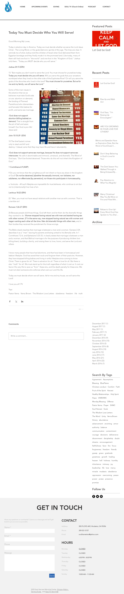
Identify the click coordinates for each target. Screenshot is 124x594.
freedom (69, 293)
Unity (104, 416)
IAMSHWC (102, 398)
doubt (117, 438)
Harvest (110, 390)
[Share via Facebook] (10, 301)
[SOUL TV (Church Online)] (74, 6)
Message (8, 553)
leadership (96, 468)
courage (95, 435)
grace (101, 453)
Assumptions (108, 379)
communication (98, 431)
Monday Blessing (99, 402)
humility (115, 460)
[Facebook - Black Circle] (93, 496)
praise (101, 479)
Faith (118, 387)
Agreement (96, 379)
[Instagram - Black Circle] (101, 496)
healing (112, 457)
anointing (108, 424)
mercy (113, 468)
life (76, 293)
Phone (7, 544)
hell (100, 460)
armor (115, 424)
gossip (94, 453)
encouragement (106, 442)
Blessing (95, 383)
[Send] (52, 576)
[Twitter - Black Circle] (97, 496)
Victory (95, 420)
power (94, 479)
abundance (103, 420)
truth (80, 293)
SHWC (112, 405)
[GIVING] (56, 6)
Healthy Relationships (100, 394)
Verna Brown (26, 293)
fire (109, 446)
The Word (96, 416)
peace (115, 475)
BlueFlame (104, 383)
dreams (95, 442)
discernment (97, 438)
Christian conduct (99, 387)
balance (104, 427)
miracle (95, 471)
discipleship (108, 438)
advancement (97, 424)
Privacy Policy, (63, 590)
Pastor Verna (14, 293)
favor (104, 446)
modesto (103, 471)
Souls (106, 409)
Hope (94, 398)
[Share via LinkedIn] (22, 301)
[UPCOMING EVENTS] (39, 6)
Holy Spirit (115, 394)
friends (114, 449)
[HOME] (22, 6)
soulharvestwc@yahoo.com (88, 534)
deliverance (113, 435)
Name (7, 527)
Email (6, 536)
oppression (96, 475)
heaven (95, 460)
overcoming (107, 475)
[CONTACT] (106, 6)
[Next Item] (116, 39)
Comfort (111, 387)
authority (95, 427)
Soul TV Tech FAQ (51, 592)
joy (112, 464)
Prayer (106, 405)
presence (109, 479)
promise (95, 483)
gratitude (108, 453)
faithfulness (96, 446)
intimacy (106, 464)
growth (104, 457)
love (107, 468)
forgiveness (96, 449)
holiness (107, 460)
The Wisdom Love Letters (43, 293)
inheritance (96, 464)
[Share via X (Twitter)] (16, 301)
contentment (111, 431)
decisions (104, 435)
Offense (110, 402)
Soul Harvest (97, 409)
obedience (60, 293)
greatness (96, 457)
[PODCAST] (92, 6)
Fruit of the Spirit (99, 390)
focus (114, 446)
